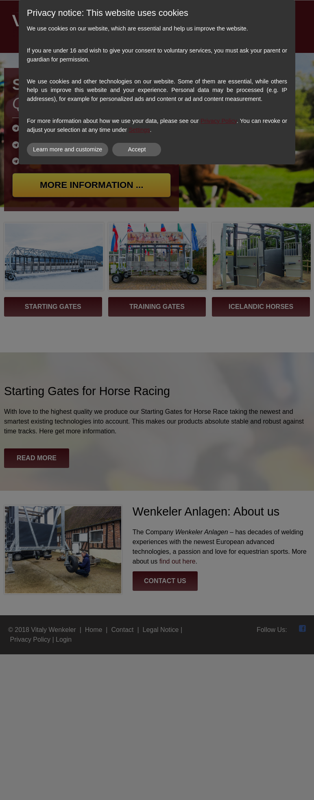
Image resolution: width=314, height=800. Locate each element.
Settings (139, 130)
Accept (137, 149)
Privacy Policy (219, 121)
